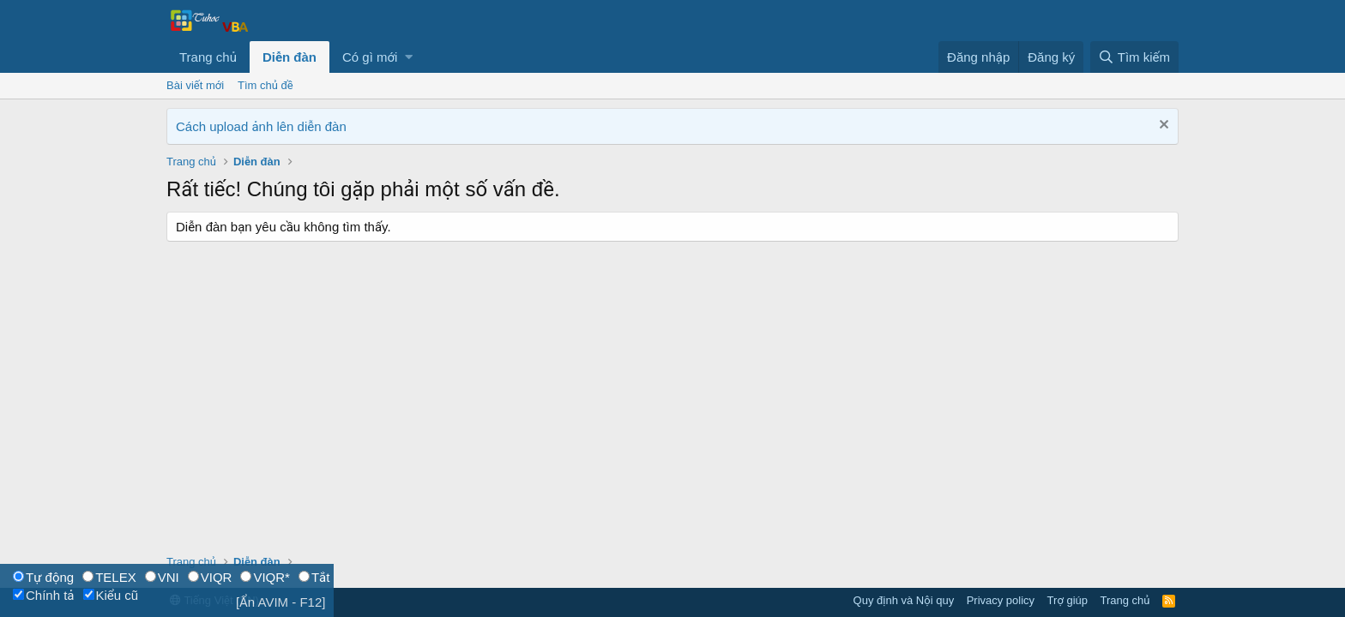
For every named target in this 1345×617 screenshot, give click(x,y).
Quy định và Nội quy (904, 600)
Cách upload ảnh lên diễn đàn (261, 126)
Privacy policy (1000, 600)
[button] (409, 57)
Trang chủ (208, 57)
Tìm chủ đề (265, 85)
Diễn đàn (289, 57)
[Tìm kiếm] (1134, 57)
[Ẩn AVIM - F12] (281, 602)
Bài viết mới (195, 85)
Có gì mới (369, 57)
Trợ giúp (1067, 600)
